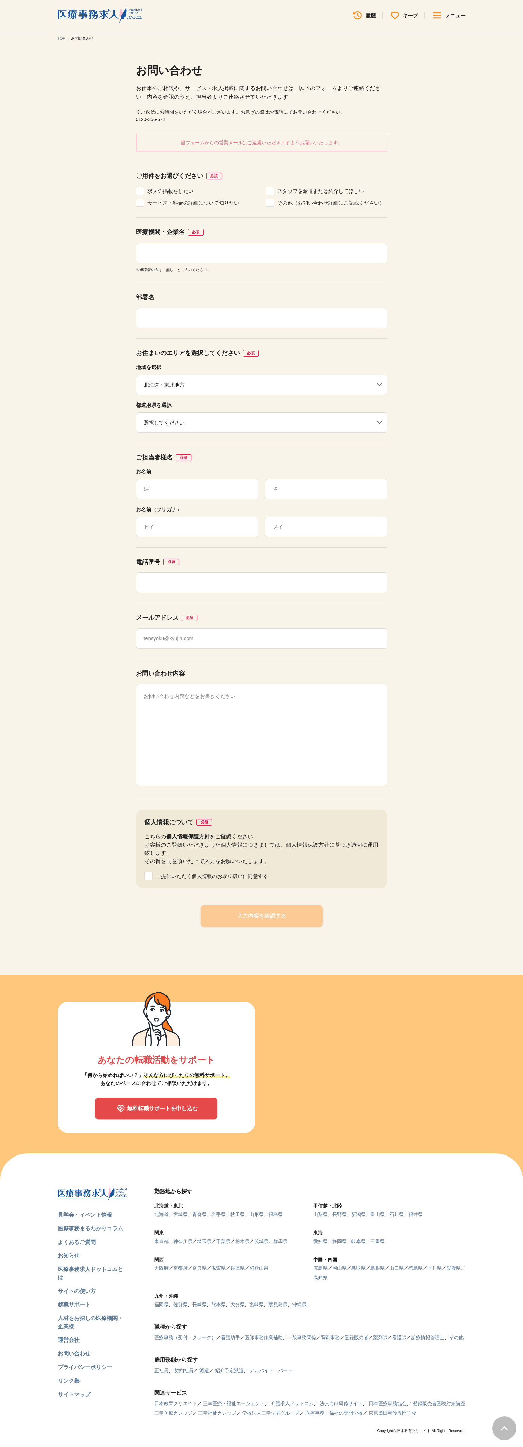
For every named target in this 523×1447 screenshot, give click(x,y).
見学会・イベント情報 (85, 1215)
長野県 (339, 1214)
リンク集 (69, 1381)
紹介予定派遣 (229, 1370)
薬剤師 (380, 1337)
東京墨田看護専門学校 (392, 1413)
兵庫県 (237, 1268)
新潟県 (358, 1214)
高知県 (320, 1277)
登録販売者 (356, 1337)
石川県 (396, 1214)
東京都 (161, 1241)
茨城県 (261, 1241)
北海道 (161, 1214)
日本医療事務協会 (388, 1403)
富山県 (377, 1214)
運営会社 (69, 1340)
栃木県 (242, 1241)
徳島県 (415, 1268)
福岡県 (161, 1304)
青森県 (199, 1214)
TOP (61, 38)
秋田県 (237, 1214)
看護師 (399, 1337)
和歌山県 (258, 1268)
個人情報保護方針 (188, 836)
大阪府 (161, 1268)
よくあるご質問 (77, 1242)
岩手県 (218, 1214)
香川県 (435, 1268)
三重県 (377, 1241)
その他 (456, 1337)
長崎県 (199, 1304)
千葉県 (223, 1241)
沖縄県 (299, 1304)
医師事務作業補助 (264, 1337)
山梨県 (320, 1214)
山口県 (396, 1268)
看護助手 (230, 1337)
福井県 (415, 1214)
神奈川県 (182, 1241)
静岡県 (339, 1241)
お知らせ (69, 1256)
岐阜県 (358, 1241)
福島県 (275, 1214)
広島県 (320, 1268)
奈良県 (199, 1268)
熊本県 (218, 1304)
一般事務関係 (301, 1337)
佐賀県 (180, 1304)
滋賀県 (218, 1268)
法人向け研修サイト (341, 1403)
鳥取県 (358, 1268)
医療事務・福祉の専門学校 (334, 1413)
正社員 (161, 1370)
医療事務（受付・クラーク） (185, 1337)
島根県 (377, 1268)
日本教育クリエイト (175, 1403)
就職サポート (74, 1305)
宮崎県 (256, 1304)
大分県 (237, 1304)
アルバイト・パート (271, 1370)
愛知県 (320, 1241)
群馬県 (280, 1241)
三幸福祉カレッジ (217, 1413)
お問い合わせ (74, 1354)
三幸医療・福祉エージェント (234, 1403)
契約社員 (183, 1370)
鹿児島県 (277, 1304)
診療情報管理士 (427, 1337)
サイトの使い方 (77, 1291)
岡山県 (339, 1268)
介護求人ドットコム (292, 1403)
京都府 (180, 1268)
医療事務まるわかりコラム (90, 1228)
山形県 (256, 1214)
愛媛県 (454, 1268)
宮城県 (180, 1214)
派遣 (204, 1370)
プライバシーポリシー (85, 1367)
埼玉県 (204, 1241)
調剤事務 (330, 1337)
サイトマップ (74, 1394)
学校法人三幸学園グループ (270, 1413)
